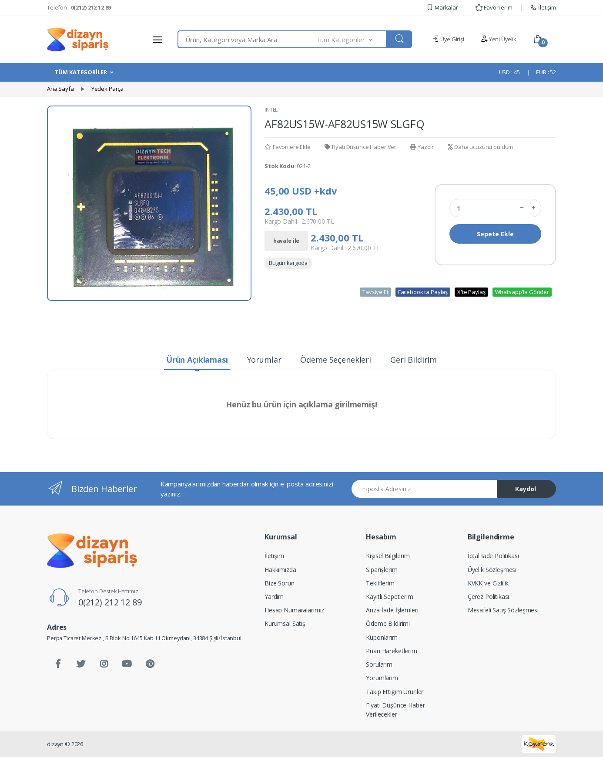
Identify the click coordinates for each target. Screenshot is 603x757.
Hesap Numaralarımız (294, 610)
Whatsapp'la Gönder (522, 292)
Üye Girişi (448, 39)
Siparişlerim (381, 569)
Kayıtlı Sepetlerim (389, 596)
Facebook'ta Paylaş (423, 292)
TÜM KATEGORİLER (81, 72)
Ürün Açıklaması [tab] (197, 359)
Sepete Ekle (495, 234)
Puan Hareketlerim (391, 651)
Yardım (274, 596)
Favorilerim (494, 7)
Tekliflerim (380, 583)
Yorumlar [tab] (264, 359)
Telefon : (79, 7)
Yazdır (422, 147)
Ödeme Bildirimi (388, 623)
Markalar (442, 7)
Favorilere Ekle (288, 147)
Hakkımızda (280, 569)
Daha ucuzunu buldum (480, 147)
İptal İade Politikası (493, 556)
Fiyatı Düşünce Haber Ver (360, 147)
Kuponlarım (382, 637)
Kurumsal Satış (285, 623)
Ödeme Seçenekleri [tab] (335, 359)
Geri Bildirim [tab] (413, 359)
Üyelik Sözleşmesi (492, 569)
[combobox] (247, 39)
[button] (351, 39)
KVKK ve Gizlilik (488, 583)
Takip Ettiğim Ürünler (394, 692)
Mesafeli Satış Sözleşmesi (503, 610)
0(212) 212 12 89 (110, 602)
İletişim (543, 7)
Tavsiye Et (375, 292)
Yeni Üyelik (498, 39)
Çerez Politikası (488, 596)
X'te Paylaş (471, 292)
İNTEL (271, 109)
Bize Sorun (280, 583)
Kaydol (525, 489)
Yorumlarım (382, 678)
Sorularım (379, 664)
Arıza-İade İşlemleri (392, 610)
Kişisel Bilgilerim (387, 556)
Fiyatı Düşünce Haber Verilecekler (395, 709)
